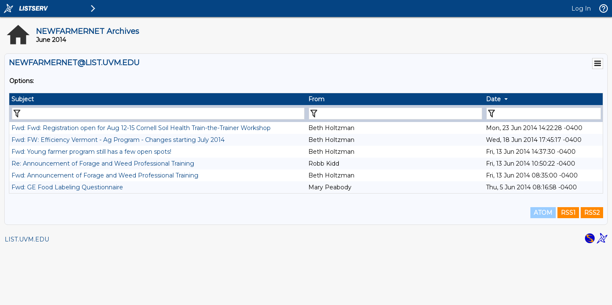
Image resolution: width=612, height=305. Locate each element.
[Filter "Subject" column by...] (158, 113)
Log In (581, 8)
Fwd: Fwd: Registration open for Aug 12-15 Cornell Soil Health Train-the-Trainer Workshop (141, 128)
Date (493, 99)
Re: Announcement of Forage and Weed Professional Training (102, 163)
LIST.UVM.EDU (27, 239)
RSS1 (568, 212)
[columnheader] (157, 99)
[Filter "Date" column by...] (543, 113)
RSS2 (592, 212)
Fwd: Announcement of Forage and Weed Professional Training (104, 175)
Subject (22, 99)
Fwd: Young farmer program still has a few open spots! (91, 151)
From (316, 99)
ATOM (543, 212)
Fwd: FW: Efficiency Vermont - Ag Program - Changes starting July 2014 (118, 140)
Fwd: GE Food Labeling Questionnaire (67, 187)
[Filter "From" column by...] (396, 113)
